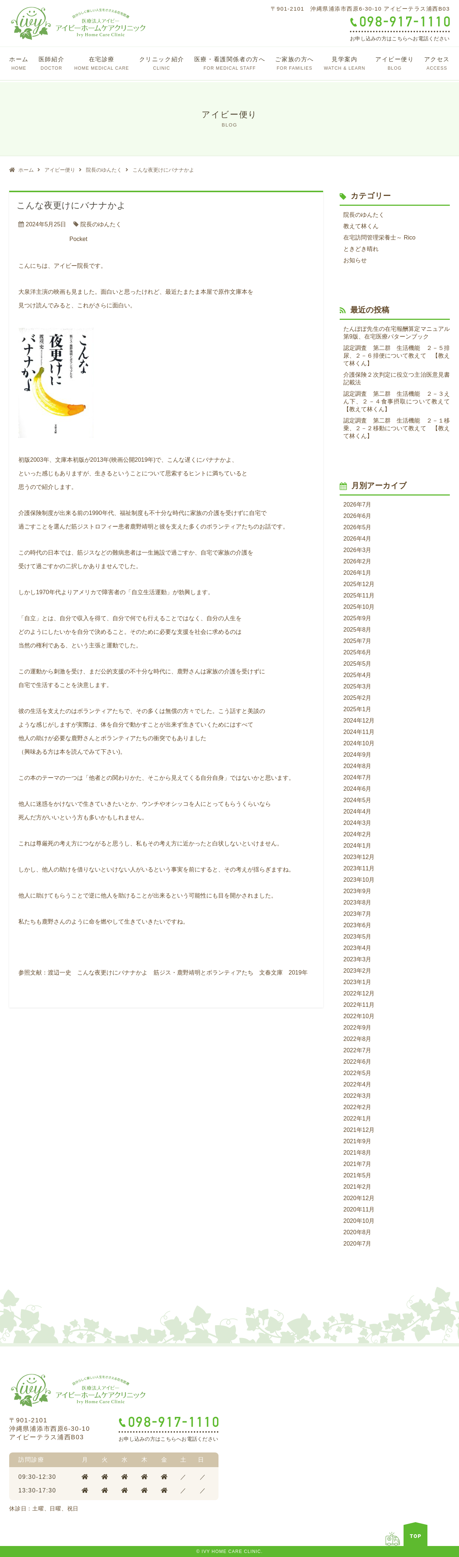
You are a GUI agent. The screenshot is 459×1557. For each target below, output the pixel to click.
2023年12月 (359, 857)
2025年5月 (357, 664)
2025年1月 (357, 709)
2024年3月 (357, 823)
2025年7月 (357, 641)
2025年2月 (357, 698)
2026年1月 (357, 573)
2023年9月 (357, 891)
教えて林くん (361, 226)
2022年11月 (359, 1005)
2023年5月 (357, 936)
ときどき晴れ (361, 249)
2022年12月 (359, 993)
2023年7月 (357, 914)
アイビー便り (59, 170)
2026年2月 (357, 561)
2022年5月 (357, 1073)
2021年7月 (357, 1164)
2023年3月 (357, 959)
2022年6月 (357, 1062)
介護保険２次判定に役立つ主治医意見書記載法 (396, 378)
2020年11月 (359, 1209)
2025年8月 (357, 629)
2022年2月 (357, 1107)
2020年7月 (357, 1243)
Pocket (78, 239)
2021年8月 (357, 1153)
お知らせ (355, 260)
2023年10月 (359, 880)
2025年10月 (359, 607)
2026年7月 (357, 504)
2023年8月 (357, 902)
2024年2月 (357, 834)
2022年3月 (357, 1096)
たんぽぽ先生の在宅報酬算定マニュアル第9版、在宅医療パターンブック (396, 333)
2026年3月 (357, 550)
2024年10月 (359, 743)
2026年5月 (357, 527)
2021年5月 (357, 1175)
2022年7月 (357, 1050)
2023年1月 (357, 982)
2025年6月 (357, 652)
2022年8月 (357, 1039)
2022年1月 (357, 1118)
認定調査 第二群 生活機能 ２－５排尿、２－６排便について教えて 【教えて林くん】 (396, 355)
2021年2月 (357, 1187)
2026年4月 (357, 539)
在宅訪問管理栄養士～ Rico (379, 237)
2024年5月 (357, 800)
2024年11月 (359, 732)
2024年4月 (357, 811)
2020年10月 (359, 1221)
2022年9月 (357, 1027)
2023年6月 (357, 925)
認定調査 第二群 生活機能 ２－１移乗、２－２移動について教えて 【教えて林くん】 (396, 428)
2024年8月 (357, 766)
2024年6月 (357, 789)
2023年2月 (357, 971)
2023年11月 (359, 868)
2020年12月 (359, 1198)
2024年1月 (357, 846)
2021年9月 (357, 1141)
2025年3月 (357, 686)
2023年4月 (357, 948)
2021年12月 (359, 1130)
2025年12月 (359, 584)
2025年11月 (359, 595)
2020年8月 (357, 1232)
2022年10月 (359, 1016)
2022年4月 (357, 1084)
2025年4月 (357, 675)
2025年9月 (357, 618)
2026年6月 (357, 516)
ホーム (26, 170)
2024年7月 (357, 777)
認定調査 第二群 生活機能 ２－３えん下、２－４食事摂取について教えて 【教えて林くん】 (396, 401)
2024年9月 (357, 755)
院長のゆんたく (104, 170)
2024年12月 (359, 720)
